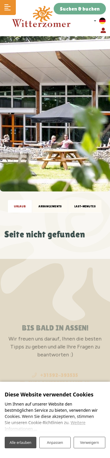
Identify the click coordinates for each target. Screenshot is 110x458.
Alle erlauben (20, 442)
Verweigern (89, 442)
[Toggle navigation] (8, 7)
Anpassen (55, 442)
